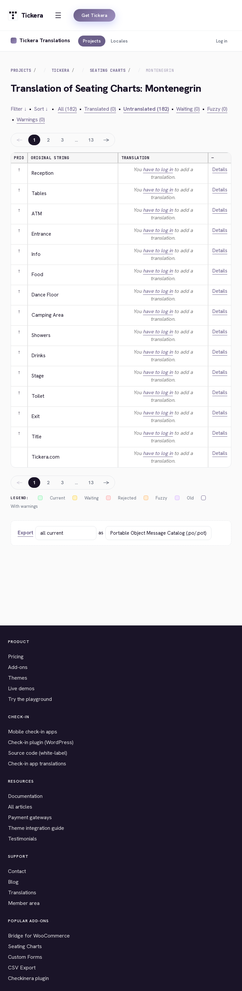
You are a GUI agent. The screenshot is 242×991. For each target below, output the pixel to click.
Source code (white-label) (37, 752)
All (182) (67, 108)
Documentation (25, 796)
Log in (221, 41)
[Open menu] (58, 15)
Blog (13, 881)
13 (90, 140)
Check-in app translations (37, 763)
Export (25, 532)
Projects (92, 41)
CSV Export (22, 967)
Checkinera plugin (28, 978)
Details (219, 169)
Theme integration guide (36, 828)
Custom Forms (25, 956)
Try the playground (30, 699)
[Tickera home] (25, 15)
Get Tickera (94, 15)
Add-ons (18, 667)
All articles (20, 806)
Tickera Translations (44, 40)
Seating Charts (108, 70)
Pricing (16, 656)
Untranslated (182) (146, 108)
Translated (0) (100, 108)
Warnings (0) (31, 119)
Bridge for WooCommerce (39, 935)
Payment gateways (30, 817)
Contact (17, 871)
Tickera (60, 70)
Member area (24, 903)
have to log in (158, 169)
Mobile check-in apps (32, 731)
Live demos (21, 688)
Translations (22, 892)
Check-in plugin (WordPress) (40, 742)
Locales (119, 41)
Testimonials (22, 838)
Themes (17, 677)
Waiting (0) (188, 108)
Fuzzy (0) (217, 108)
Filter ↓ (19, 108)
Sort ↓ (41, 108)
